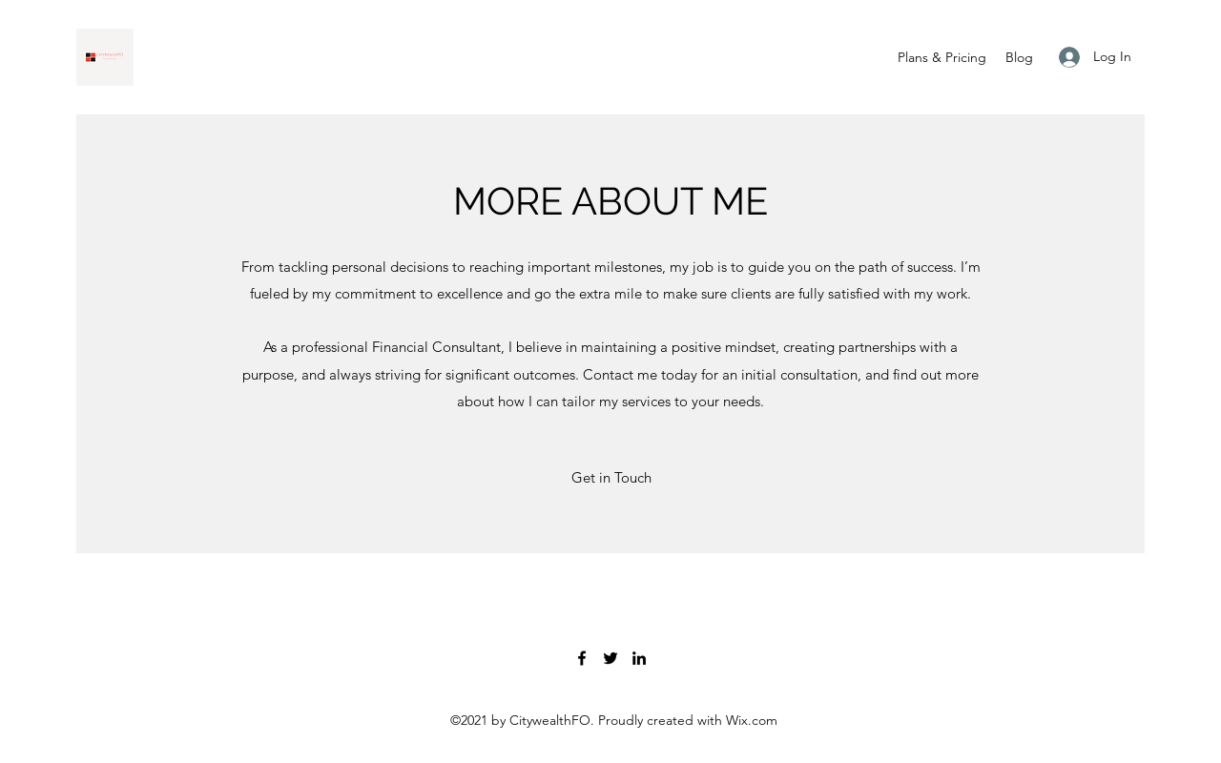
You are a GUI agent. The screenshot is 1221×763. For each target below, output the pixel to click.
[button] (611, 478)
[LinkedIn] (639, 658)
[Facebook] (581, 658)
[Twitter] (610, 658)
